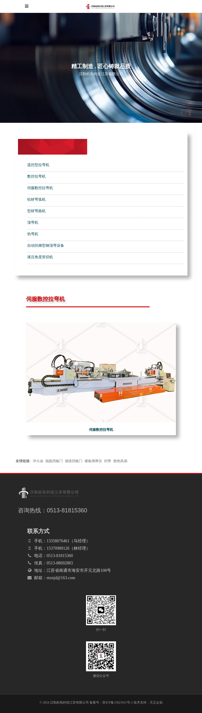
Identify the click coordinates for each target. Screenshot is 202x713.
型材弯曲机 (36, 211)
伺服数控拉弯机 (40, 188)
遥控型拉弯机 (38, 165)
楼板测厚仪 (93, 461)
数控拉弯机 (36, 176)
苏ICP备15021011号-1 (117, 702)
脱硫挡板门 (54, 461)
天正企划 (156, 702)
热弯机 (32, 234)
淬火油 (38, 461)
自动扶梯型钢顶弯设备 (45, 245)
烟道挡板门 (73, 461)
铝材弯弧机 (36, 199)
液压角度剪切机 (40, 257)
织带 (107, 461)
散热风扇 (120, 461)
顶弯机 (32, 222)
